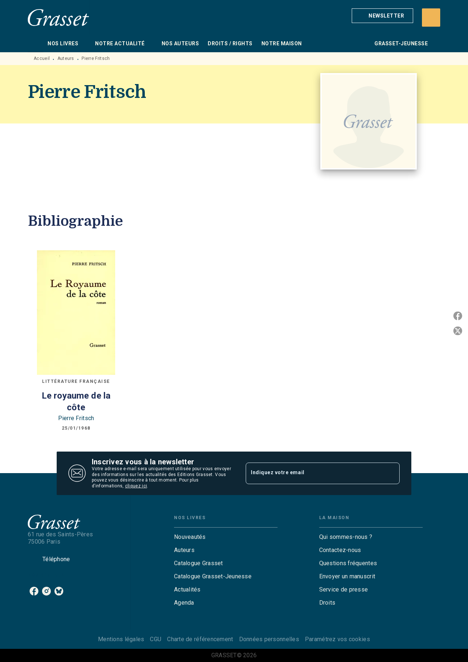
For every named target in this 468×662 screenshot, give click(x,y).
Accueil (42, 58)
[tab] (35, 43)
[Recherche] (431, 17)
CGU (155, 639)
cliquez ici (136, 486)
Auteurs (65, 58)
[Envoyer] (391, 473)
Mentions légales (121, 639)
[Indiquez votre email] (313, 473)
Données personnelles (269, 639)
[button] (382, 15)
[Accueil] (58, 17)
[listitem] (34, 591)
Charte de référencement (200, 639)
